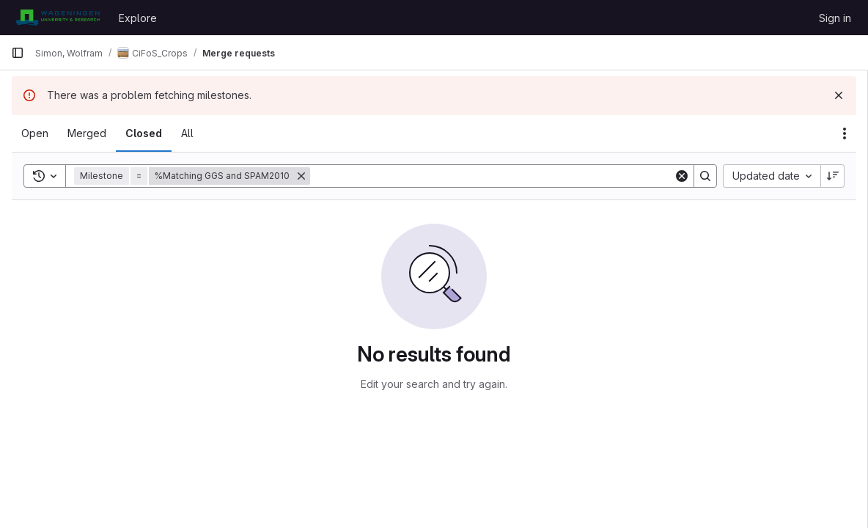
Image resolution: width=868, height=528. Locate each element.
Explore (138, 18)
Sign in (835, 18)
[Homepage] (57, 17)
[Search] (492, 176)
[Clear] (682, 176)
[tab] (35, 133)
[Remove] (301, 176)
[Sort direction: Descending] (833, 176)
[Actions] (844, 133)
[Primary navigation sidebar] (17, 53)
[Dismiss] (838, 95)
